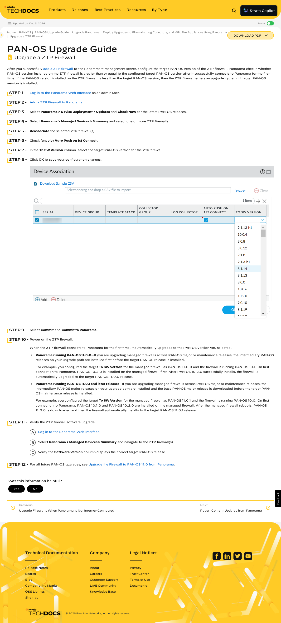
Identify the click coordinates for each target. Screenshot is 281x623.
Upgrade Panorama (86, 32)
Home (11, 32)
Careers (101, 573)
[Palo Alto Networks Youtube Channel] (243, 559)
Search (35, 573)
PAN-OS (25, 32)
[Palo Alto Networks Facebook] (212, 559)
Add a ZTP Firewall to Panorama (56, 102)
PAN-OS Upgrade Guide (51, 32)
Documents (143, 585)
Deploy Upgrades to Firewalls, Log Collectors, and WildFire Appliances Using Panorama (165, 32)
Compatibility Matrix (46, 585)
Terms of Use (145, 579)
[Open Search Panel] (235, 11)
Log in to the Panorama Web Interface (60, 93)
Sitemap (36, 597)
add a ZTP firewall (58, 69)
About (99, 567)
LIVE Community (108, 585)
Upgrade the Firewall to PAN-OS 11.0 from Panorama (131, 464)
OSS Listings (39, 591)
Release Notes (41, 567)
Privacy (140, 567)
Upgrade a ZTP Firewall (26, 36)
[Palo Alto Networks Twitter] (233, 559)
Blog (33, 579)
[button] (278, 498)
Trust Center (144, 573)
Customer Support (109, 579)
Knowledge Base (108, 591)
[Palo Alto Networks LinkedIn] (223, 559)
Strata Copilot (259, 11)
